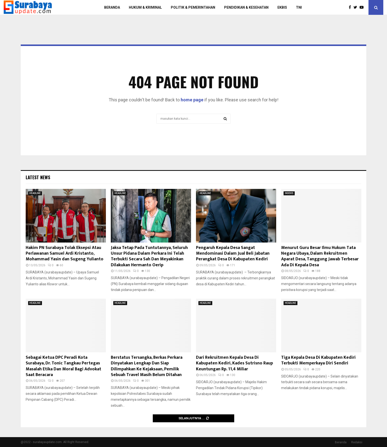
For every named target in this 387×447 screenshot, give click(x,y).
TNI (299, 7)
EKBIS (282, 7)
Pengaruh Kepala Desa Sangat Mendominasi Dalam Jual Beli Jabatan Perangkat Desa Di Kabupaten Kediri (233, 253)
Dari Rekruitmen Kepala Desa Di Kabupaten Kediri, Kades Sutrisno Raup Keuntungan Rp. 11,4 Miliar (234, 363)
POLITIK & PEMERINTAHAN (193, 7)
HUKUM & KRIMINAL (145, 7)
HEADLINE (35, 193)
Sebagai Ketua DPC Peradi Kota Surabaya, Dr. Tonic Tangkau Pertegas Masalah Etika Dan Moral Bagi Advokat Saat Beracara (63, 366)
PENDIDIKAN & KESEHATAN (246, 7)
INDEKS (289, 193)
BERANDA (112, 7)
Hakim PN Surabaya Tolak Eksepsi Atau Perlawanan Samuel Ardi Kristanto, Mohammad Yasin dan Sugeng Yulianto (64, 253)
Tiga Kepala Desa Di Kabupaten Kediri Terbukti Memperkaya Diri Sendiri (318, 360)
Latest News (38, 177)
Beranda (341, 442)
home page (192, 99)
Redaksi (356, 442)
